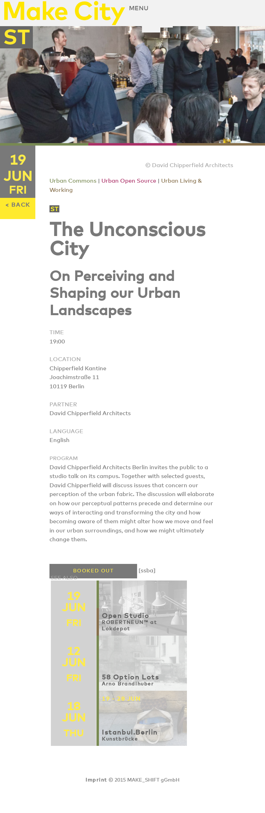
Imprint (96, 780)
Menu (138, 8)
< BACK (17, 205)
